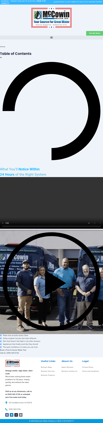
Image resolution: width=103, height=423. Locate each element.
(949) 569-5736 (13, 394)
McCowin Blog (46, 367)
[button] (51, 37)
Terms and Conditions (90, 371)
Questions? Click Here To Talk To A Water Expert (78, 2)
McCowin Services (48, 371)
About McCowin (67, 367)
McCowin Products (48, 375)
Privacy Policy (87, 367)
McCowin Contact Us (69, 371)
